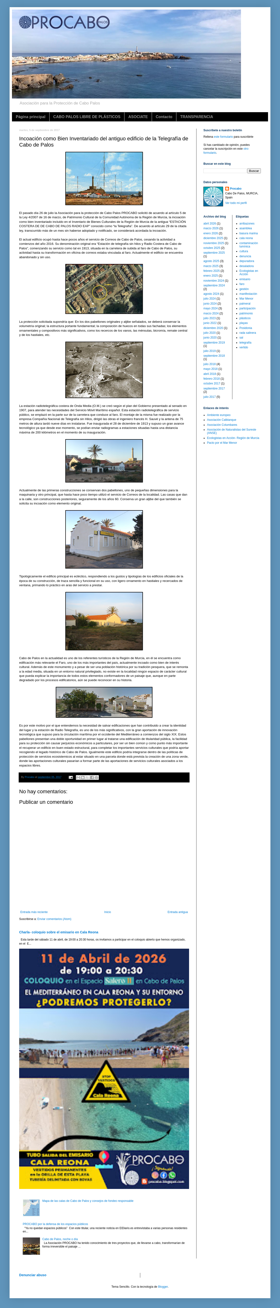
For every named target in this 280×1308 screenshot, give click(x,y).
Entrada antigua (178, 912)
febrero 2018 (211, 378)
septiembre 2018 (214, 355)
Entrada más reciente (34, 912)
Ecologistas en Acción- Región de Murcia (233, 438)
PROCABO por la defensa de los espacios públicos (55, 1224)
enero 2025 (210, 275)
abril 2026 (209, 223)
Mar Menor (246, 298)
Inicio (107, 912)
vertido (244, 347)
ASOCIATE (138, 117)
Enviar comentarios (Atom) (54, 919)
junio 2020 (210, 337)
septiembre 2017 (214, 388)
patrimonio (246, 313)
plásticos (245, 318)
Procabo (235, 188)
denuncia (245, 256)
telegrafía (246, 342)
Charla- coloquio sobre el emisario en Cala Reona (58, 932)
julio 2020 (209, 332)
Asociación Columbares (222, 425)
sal (241, 337)
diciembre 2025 (213, 238)
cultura (244, 251)
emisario (245, 279)
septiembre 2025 (214, 252)
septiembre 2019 (214, 342)
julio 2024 (209, 298)
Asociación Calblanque (221, 419)
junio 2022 (210, 323)
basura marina (249, 233)
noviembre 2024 (213, 280)
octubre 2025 (211, 248)
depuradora (247, 261)
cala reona (246, 238)
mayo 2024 (210, 308)
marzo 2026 (210, 228)
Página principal (30, 117)
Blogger (163, 1286)
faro (242, 284)
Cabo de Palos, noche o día (60, 1239)
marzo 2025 (210, 266)
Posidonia (246, 328)
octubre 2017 (211, 383)
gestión (244, 289)
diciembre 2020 (213, 328)
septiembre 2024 (214, 285)
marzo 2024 (210, 313)
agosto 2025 (211, 261)
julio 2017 (209, 397)
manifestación (248, 294)
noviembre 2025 (213, 243)
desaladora (247, 266)
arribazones (247, 223)
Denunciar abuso (32, 1275)
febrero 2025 (211, 271)
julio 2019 (209, 351)
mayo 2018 (210, 369)
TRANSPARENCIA (196, 117)
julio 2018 (209, 364)
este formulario (223, 136)
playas (244, 323)
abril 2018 (209, 374)
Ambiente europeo (218, 415)
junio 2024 (210, 303)
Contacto (164, 117)
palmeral (245, 303)
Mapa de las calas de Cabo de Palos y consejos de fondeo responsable (88, 1201)
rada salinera (248, 332)
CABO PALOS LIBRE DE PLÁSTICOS (87, 117)
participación (248, 308)
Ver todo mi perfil (236, 203)
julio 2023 (209, 318)
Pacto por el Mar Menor (222, 442)
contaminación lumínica (249, 244)
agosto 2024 (211, 294)
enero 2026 (210, 233)
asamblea (246, 228)
